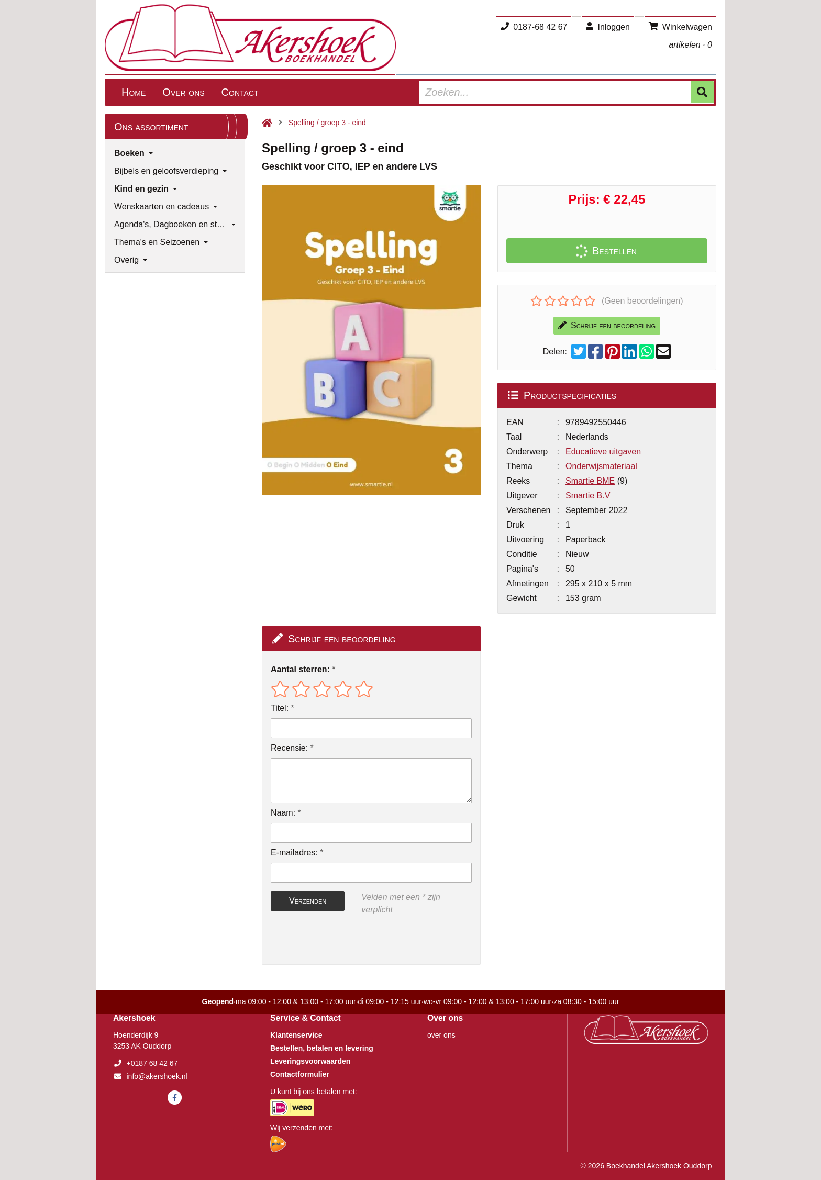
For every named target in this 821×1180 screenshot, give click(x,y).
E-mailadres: (294, 852)
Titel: (280, 708)
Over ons (183, 92)
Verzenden (307, 900)
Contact (240, 92)
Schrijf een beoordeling (607, 325)
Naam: (283, 812)
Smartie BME (590, 480)
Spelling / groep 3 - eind (327, 122)
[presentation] (338, 940)
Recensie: (289, 747)
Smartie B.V (587, 495)
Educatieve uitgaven (603, 451)
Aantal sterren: (300, 669)
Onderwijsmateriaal (601, 466)
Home (133, 92)
